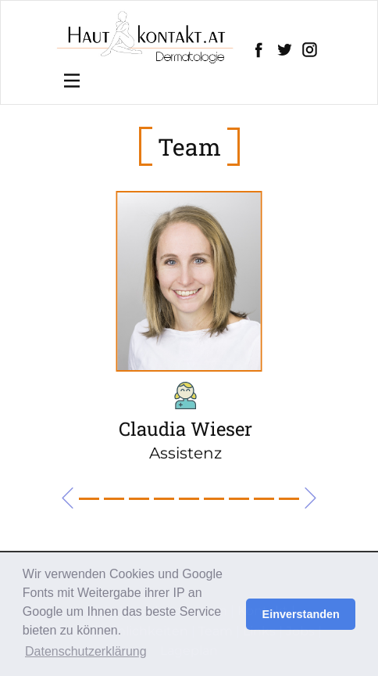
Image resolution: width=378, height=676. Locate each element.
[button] (67, 498)
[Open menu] (71, 80)
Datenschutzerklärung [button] (86, 651)
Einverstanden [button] (301, 614)
